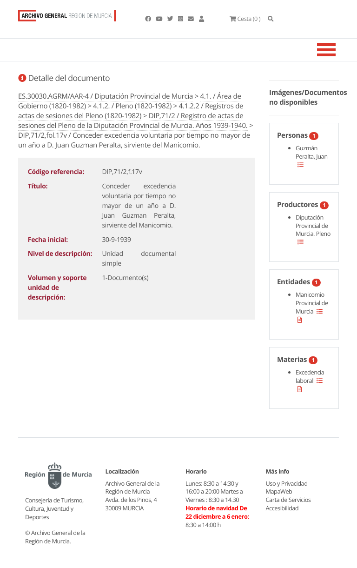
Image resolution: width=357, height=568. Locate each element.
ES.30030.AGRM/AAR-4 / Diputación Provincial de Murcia (105, 96)
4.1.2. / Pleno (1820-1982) (132, 106)
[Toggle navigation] (338, 50)
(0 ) (245, 18)
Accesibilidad (282, 508)
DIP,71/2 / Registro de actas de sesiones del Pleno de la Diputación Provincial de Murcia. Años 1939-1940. (133, 120)
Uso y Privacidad (287, 483)
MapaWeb (279, 491)
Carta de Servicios (288, 499)
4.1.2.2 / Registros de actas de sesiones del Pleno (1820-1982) (130, 110)
